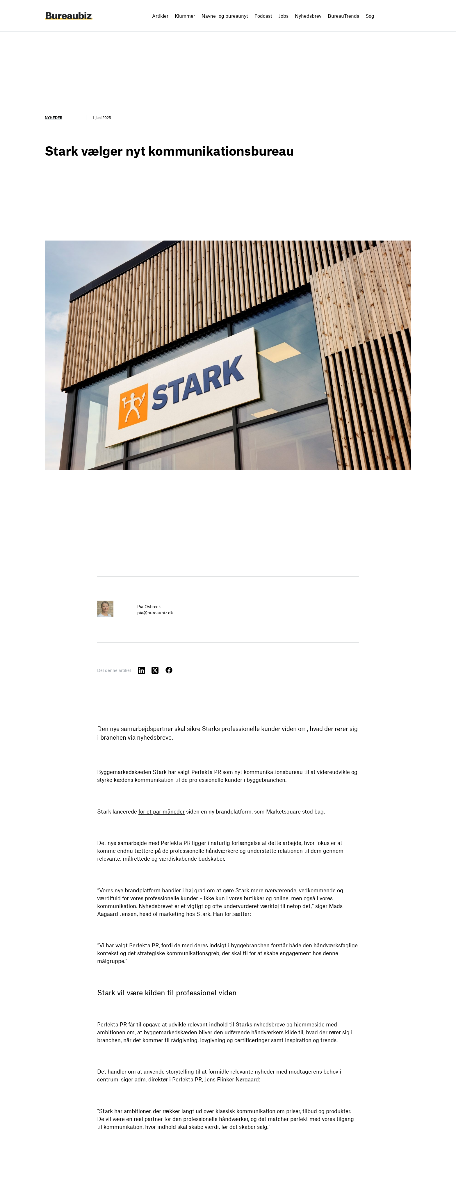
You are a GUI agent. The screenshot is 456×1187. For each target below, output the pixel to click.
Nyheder (53, 117)
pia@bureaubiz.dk (155, 612)
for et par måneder (161, 811)
